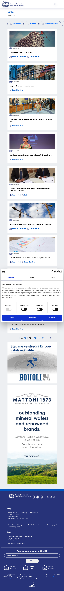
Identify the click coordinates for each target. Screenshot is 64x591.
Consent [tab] (11, 277)
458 (26, 338)
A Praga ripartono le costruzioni (20, 52)
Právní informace (14, 579)
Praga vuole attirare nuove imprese (21, 86)
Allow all (52, 317)
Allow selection (32, 317)
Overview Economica (50, 24)
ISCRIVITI (32, 561)
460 (36, 338)
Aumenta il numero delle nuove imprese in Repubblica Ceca (29, 258)
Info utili (51, 497)
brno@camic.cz (15, 540)
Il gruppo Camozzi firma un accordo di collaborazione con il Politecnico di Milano (29, 190)
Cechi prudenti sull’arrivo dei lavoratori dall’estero (26, 325)
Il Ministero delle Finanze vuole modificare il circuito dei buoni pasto (30, 120)
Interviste (31, 24)
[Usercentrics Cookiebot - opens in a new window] (53, 271)
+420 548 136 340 (14, 538)
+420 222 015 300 (14, 514)
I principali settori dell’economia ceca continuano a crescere (30, 224)
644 (44, 338)
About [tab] (53, 277)
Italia (24, 195)
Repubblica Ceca (33, 57)
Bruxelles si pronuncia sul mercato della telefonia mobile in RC (30, 155)
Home (9, 15)
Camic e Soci (15, 24)
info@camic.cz (14, 516)
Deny (12, 317)
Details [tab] (32, 277)
